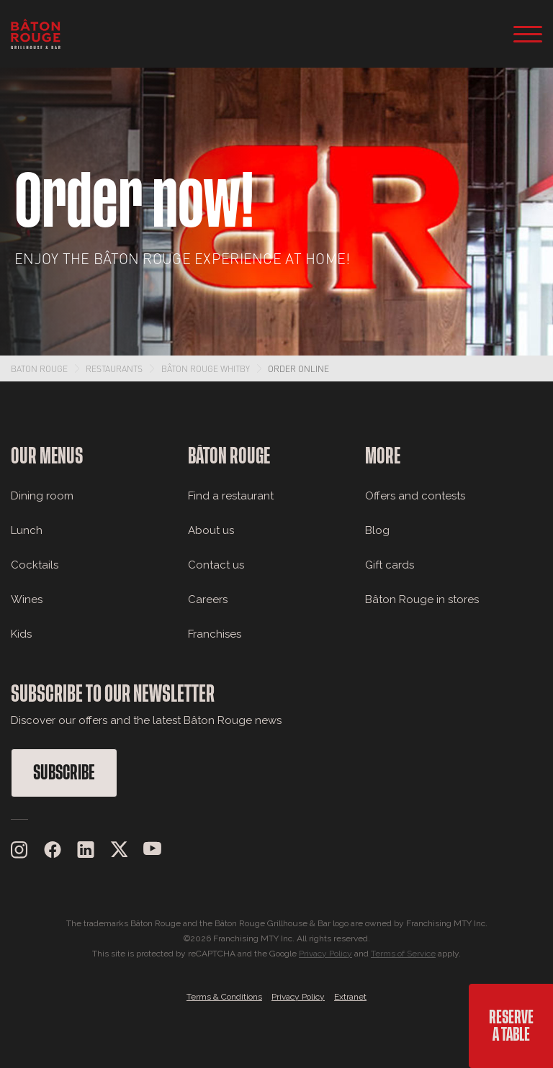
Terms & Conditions (224, 997)
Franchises (214, 634)
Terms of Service (403, 954)
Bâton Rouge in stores (422, 599)
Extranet (350, 997)
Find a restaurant (231, 495)
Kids (21, 634)
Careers (208, 599)
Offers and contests (415, 495)
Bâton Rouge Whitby (205, 368)
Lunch (26, 530)
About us (211, 530)
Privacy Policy (325, 954)
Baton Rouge (39, 368)
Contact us (216, 564)
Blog (377, 530)
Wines (26, 599)
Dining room (42, 495)
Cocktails (34, 564)
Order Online (298, 368)
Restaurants (114, 368)
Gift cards (389, 564)
